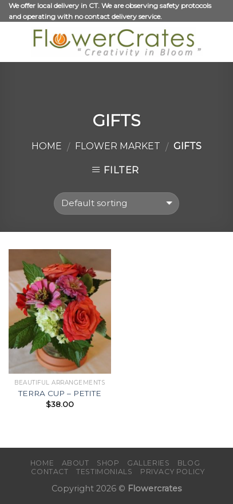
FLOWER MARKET (117, 146)
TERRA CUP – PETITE (59, 393)
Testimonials (104, 471)
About (75, 463)
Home (46, 146)
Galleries (148, 463)
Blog (188, 463)
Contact (49, 471)
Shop (108, 463)
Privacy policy (172, 471)
